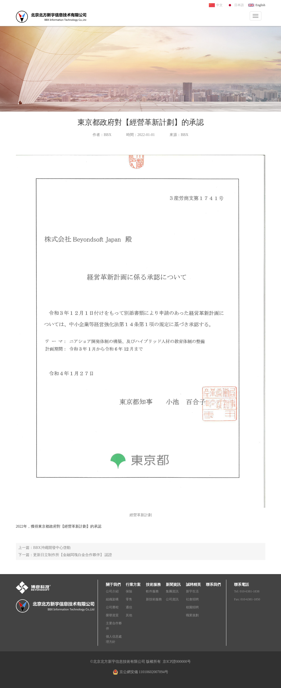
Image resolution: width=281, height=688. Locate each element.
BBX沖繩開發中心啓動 (52, 548)
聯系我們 (213, 585)
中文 (219, 5)
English (260, 5)
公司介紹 (112, 591)
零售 (129, 599)
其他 (129, 615)
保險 (129, 591)
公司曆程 (112, 607)
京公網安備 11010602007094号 (143, 672)
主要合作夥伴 (114, 625)
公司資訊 (172, 599)
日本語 (239, 5)
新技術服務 (154, 599)
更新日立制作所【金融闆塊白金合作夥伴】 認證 (72, 555)
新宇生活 (192, 591)
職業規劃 (192, 615)
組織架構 (112, 599)
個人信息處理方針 (114, 639)
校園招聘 (192, 607)
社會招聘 (192, 599)
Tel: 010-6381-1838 (246, 591)
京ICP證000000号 (177, 662)
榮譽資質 (112, 615)
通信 (129, 607)
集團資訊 (172, 591)
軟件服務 (152, 591)
